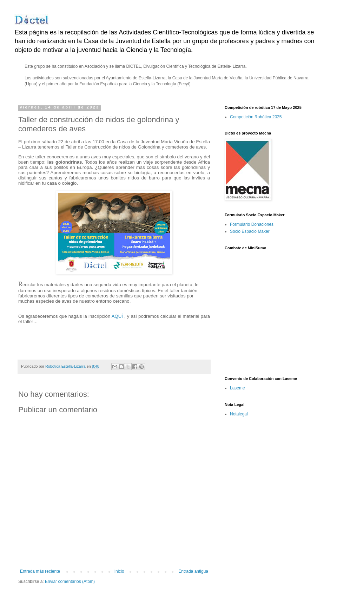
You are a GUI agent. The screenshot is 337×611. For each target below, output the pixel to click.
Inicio (119, 571)
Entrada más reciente (40, 571)
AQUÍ (117, 316)
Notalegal (239, 414)
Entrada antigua (193, 571)
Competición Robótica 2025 (256, 116)
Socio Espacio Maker (250, 231)
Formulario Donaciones (251, 224)
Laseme (237, 388)
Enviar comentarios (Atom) (70, 581)
